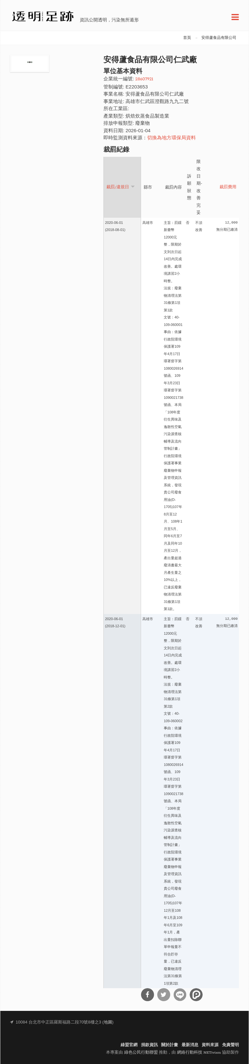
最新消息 (190, 1045)
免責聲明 (230, 1045)
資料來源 (210, 1045)
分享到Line (179, 994)
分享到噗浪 (196, 994)
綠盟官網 (129, 1045)
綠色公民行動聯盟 (141, 1052)
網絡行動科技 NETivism (199, 1052)
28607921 (144, 79)
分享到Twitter (163, 994)
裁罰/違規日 (120, 187)
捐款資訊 (149, 1045)
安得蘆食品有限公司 (218, 38)
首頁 (187, 38)
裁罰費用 (227, 187)
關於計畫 (169, 1045)
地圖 (108, 1022)
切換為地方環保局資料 (171, 138)
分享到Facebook (147, 994)
